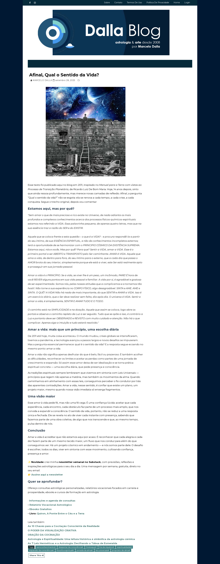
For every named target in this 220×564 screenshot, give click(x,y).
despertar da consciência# (71, 545)
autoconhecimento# (46, 545)
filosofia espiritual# (65, 548)
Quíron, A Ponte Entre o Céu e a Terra (60, 512)
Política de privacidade (157, 2)
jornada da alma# (85, 548)
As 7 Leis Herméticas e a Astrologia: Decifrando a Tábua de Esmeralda (72, 541)
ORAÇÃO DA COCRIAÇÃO (44, 533)
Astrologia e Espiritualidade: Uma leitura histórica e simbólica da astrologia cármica (81, 537)
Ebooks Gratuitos (41, 508)
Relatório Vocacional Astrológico (51, 504)
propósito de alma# (121, 548)
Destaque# (91, 545)
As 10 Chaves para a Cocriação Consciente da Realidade (64, 524)
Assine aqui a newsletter (47, 474)
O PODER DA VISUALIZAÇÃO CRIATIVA (52, 528)
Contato (118, 2)
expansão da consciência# (41, 548)
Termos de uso (134, 2)
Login (187, 2)
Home (176, 2)
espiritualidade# (124, 545)
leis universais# (103, 548)
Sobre (107, 2)
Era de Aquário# (106, 545)
